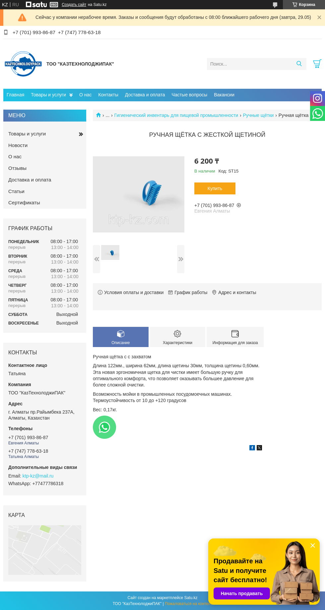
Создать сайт (74, 4)
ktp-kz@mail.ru (38, 476)
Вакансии (224, 94)
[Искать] (299, 64)
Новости (18, 145)
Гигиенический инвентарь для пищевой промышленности (176, 115)
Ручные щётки (258, 115)
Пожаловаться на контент (188, 603)
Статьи (16, 191)
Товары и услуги (48, 94)
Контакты (108, 94)
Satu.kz (190, 597)
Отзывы (17, 168)
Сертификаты (24, 202)
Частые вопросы (190, 94)
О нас (85, 94)
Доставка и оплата (145, 94)
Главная (15, 94)
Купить (215, 188)
